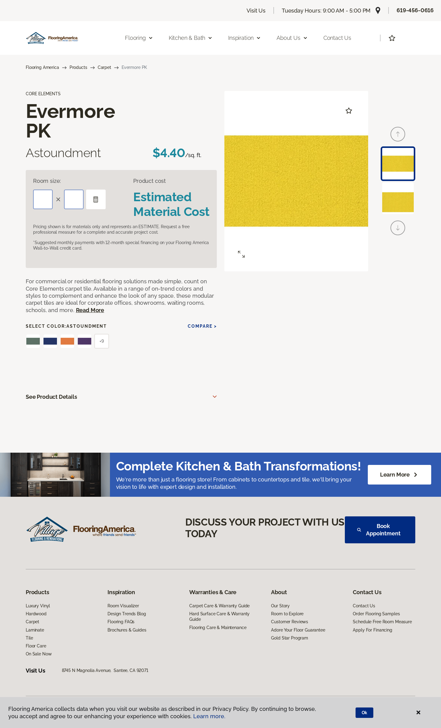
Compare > (202, 326)
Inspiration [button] (244, 38)
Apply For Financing (372, 630)
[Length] (43, 199)
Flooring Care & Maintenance (217, 627)
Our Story (280, 605)
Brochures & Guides (126, 630)
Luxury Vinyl (38, 605)
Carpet (104, 67)
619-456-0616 (415, 10)
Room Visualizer (123, 605)
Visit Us (256, 10)
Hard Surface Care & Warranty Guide (219, 616)
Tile (29, 638)
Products (78, 67)
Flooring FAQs (120, 621)
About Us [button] (292, 38)
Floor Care (36, 645)
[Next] (397, 228)
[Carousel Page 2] (398, 198)
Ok (365, 712)
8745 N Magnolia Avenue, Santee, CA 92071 (105, 670)
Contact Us (337, 38)
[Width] (74, 199)
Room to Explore (287, 613)
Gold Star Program (289, 638)
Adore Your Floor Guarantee (298, 630)
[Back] (397, 134)
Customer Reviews (289, 621)
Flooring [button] (139, 38)
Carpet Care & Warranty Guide (219, 605)
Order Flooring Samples (376, 613)
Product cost (149, 181)
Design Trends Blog (126, 613)
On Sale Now (38, 653)
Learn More (399, 474)
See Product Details (51, 397)
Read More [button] (90, 310)
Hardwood (36, 613)
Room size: (47, 181)
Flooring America (42, 67)
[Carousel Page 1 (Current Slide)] (398, 163)
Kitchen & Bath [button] (191, 38)
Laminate (35, 630)
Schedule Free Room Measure (382, 621)
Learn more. (209, 716)
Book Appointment (379, 530)
